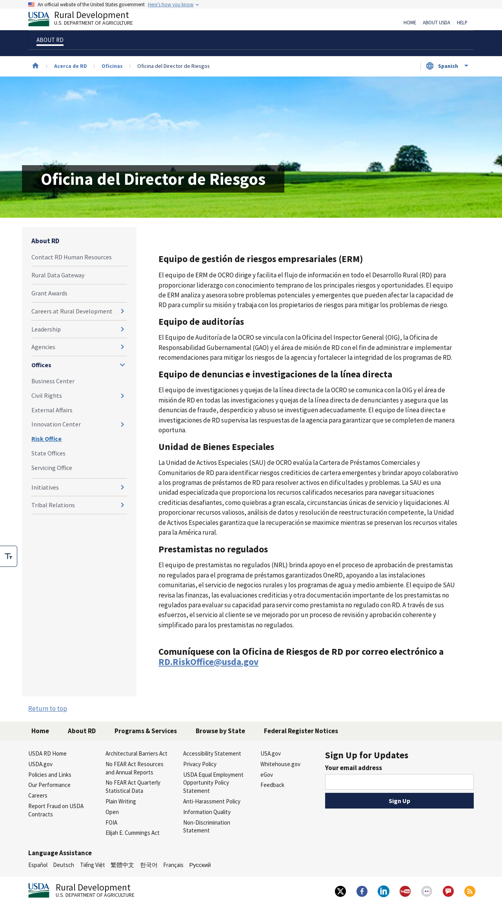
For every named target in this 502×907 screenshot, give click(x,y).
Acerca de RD (70, 65)
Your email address (353, 767)
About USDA (436, 22)
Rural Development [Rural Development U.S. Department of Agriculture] (87, 20)
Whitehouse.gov (280, 764)
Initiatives (45, 487)
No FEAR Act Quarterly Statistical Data (132, 786)
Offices (41, 365)
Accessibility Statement (212, 753)
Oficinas (112, 65)
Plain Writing (120, 801)
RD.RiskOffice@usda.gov (208, 661)
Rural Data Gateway (57, 275)
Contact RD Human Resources (71, 257)
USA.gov (270, 753)
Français (173, 865)
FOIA (111, 822)
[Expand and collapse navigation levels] (122, 311)
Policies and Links (49, 774)
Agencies (43, 347)
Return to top (47, 708)
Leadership (46, 329)
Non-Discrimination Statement (206, 826)
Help (462, 22)
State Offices (48, 453)
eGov (266, 774)
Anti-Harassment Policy (211, 801)
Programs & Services (146, 731)
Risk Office (46, 439)
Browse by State (220, 731)
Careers (37, 795)
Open (112, 812)
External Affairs (52, 410)
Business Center (53, 381)
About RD (45, 241)
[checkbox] (8, 556)
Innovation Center (56, 424)
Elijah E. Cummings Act (132, 832)
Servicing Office (51, 468)
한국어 (149, 865)
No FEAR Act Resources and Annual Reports (134, 768)
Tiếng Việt (92, 865)
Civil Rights (46, 395)
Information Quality (207, 812)
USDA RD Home (47, 753)
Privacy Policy (199, 764)
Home (410, 22)
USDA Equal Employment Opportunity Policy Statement (213, 783)
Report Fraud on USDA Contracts (56, 810)
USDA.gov (40, 764)
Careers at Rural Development (72, 311)
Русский (200, 865)
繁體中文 (122, 865)
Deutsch (63, 865)
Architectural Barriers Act (136, 753)
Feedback (272, 785)
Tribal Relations (53, 505)
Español (37, 865)
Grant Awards (49, 293)
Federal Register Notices (301, 731)
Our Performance (49, 785)
